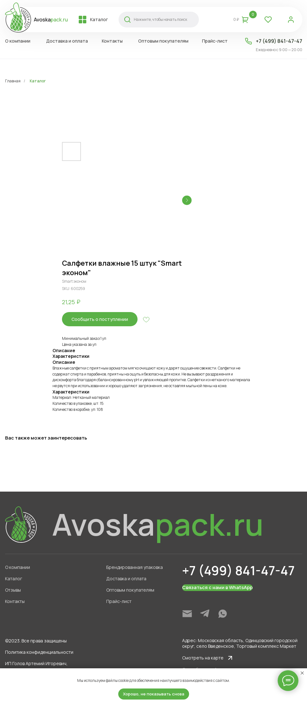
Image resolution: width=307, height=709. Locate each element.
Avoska (49, 19)
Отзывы (11, 590)
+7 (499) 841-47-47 (277, 41)
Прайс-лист (117, 601)
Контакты (13, 601)
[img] (186, 614)
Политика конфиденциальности (37, 652)
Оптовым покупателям (129, 590)
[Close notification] (302, 673)
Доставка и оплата (125, 579)
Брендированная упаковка (133, 567)
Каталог (38, 81)
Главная (13, 81)
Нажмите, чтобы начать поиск (159, 19)
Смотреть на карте (201, 658)
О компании (15, 567)
